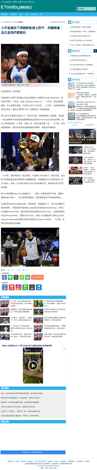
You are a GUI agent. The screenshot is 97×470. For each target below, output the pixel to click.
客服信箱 (50, 461)
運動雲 (18, 7)
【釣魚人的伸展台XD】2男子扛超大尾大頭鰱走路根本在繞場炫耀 (26, 346)
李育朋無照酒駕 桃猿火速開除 (81, 27)
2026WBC (13, 14)
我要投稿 (10, 461)
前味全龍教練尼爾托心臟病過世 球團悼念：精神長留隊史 (20, 416)
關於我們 (23, 461)
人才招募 (16, 461)
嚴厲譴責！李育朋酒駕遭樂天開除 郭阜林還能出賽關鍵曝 (20, 402)
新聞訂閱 (31, 2)
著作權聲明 (79, 461)
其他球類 (34, 14)
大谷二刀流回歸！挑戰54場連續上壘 (82, 45)
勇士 (13, 270)
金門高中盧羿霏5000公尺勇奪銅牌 (82, 65)
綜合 (41, 14)
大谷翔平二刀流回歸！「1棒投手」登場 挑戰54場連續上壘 (20, 411)
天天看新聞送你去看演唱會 (76, 83)
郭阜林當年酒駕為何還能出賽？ (81, 36)
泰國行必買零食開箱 (74, 91)
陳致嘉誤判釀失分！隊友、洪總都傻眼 (83, 31)
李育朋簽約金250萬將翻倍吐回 (81, 56)
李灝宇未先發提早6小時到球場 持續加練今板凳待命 (18, 407)
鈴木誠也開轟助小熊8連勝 (79, 69)
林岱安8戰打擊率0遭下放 (79, 60)
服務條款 (63, 461)
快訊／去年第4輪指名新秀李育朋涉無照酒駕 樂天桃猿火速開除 (21, 303)
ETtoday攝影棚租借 (74, 110)
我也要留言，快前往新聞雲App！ (33, 452)
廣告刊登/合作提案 (40, 461)
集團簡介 (30, 461)
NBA (8, 270)
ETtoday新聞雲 (6, 2)
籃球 (26, 14)
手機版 (15, 2)
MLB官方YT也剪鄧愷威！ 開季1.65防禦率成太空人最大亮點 (21, 328)
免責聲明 (87, 461)
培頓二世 (25, 270)
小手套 (18, 270)
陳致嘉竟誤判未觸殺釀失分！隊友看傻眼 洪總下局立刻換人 (55, 303)
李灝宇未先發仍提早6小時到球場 (81, 40)
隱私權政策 (71, 461)
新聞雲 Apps (22, 2)
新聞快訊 (4, 14)
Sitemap (57, 461)
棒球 (21, 14)
